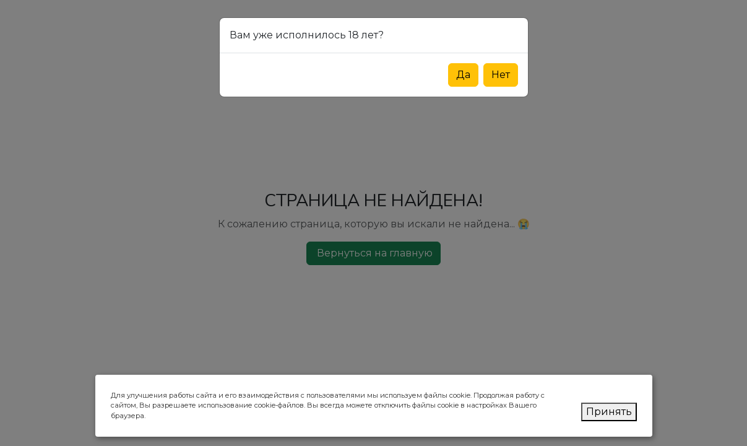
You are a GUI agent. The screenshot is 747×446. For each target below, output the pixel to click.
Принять (609, 412)
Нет (500, 75)
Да (463, 75)
